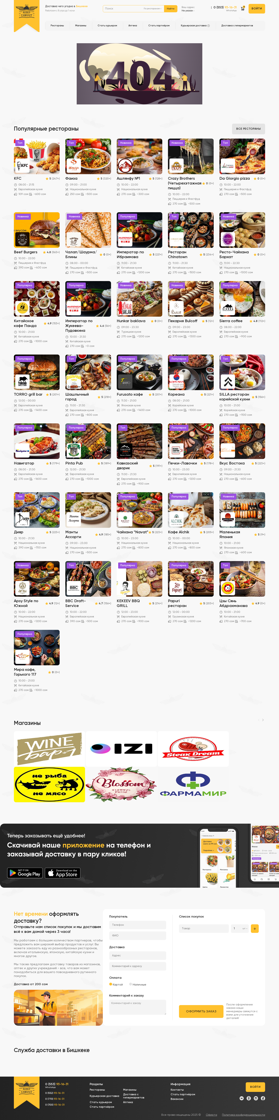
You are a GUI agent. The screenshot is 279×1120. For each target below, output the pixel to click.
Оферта (211, 1115)
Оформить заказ (201, 1011)
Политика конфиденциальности (243, 1115)
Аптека (128, 1102)
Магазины (129, 1090)
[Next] (263, 720)
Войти (257, 8)
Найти (170, 8)
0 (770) (54, 1099)
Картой (116, 984)
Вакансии (177, 1099)
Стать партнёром (102, 1107)
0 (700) (55, 1105)
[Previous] (259, 720)
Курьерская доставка (104, 1096)
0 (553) (225, 9)
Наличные (137, 984)
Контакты (177, 1090)
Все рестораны (248, 129)
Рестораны (97, 1090)
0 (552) (54, 1093)
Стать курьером (101, 1102)
